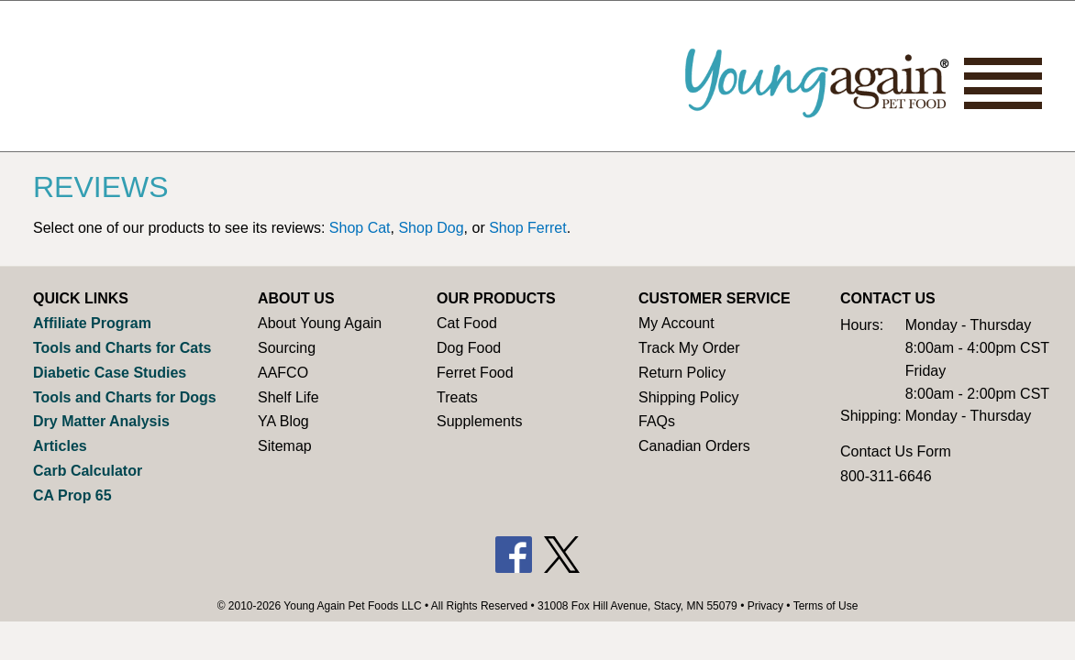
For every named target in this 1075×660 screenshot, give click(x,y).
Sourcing (287, 348)
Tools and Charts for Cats (122, 348)
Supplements (479, 421)
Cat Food (467, 323)
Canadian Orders (694, 446)
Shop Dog (430, 228)
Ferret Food (475, 372)
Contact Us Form (895, 451)
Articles (60, 446)
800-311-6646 (886, 476)
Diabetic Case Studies (109, 372)
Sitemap (285, 446)
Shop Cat (360, 228)
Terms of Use (826, 606)
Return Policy (682, 372)
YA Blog (283, 421)
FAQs (656, 421)
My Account (676, 323)
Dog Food (469, 348)
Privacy (765, 606)
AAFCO (283, 372)
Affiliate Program (92, 323)
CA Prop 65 (72, 495)
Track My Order (689, 348)
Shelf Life (288, 397)
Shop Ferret (527, 228)
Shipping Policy (688, 397)
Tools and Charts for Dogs (124, 397)
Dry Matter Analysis (101, 421)
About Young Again (320, 323)
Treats (457, 397)
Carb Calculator (87, 470)
